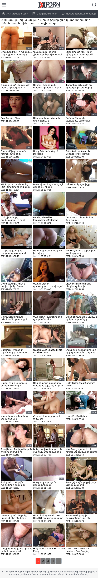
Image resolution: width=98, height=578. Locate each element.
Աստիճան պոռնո (45, 13)
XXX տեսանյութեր (15, 13)
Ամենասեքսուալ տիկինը (79, 13)
